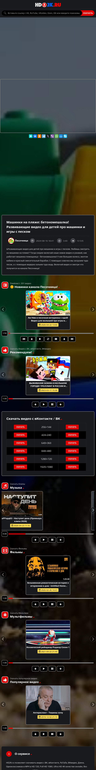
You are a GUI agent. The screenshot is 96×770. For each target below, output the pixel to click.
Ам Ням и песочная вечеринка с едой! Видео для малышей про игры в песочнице (48, 320)
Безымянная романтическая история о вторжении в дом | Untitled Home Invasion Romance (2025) (48, 586)
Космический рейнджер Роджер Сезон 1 (47, 647)
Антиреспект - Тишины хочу (48, 712)
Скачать (88, 13)
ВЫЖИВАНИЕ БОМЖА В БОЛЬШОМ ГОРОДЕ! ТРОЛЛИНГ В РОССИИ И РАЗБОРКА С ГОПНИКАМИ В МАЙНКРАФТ (48, 386)
